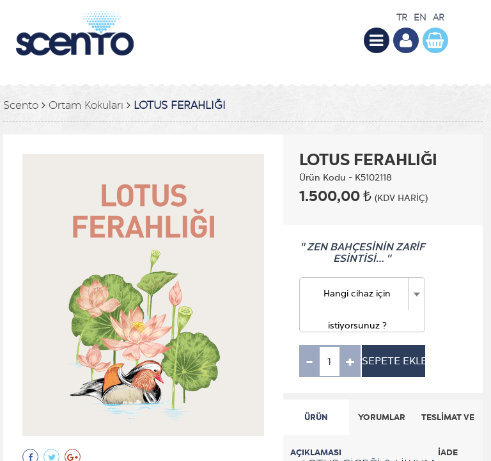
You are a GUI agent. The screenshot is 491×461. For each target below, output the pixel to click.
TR (401, 17)
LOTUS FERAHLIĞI (180, 105)
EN (420, 17)
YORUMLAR (381, 417)
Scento (20, 105)
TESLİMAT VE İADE (447, 423)
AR (438, 17)
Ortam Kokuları (86, 105)
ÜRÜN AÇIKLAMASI (315, 423)
